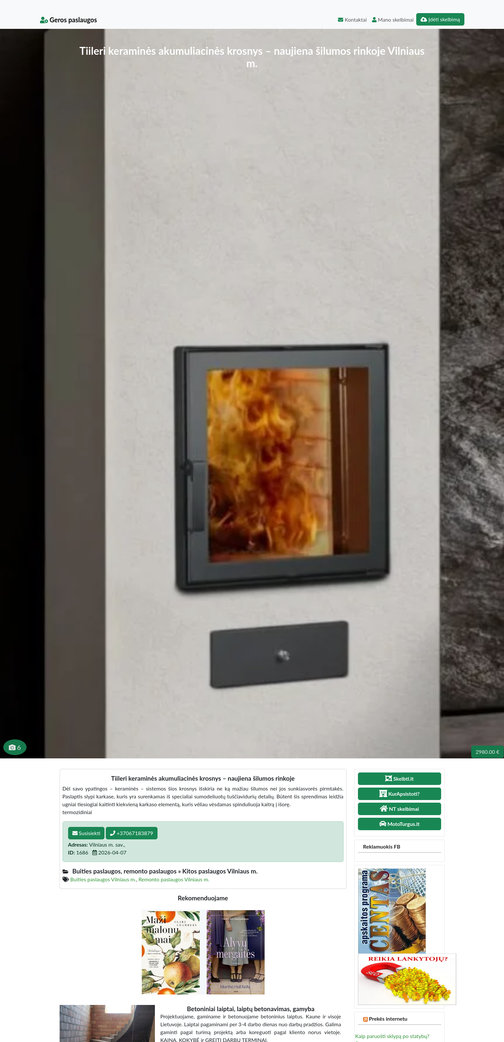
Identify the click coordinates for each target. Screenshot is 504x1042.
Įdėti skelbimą (440, 19)
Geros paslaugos (68, 20)
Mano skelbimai (393, 19)
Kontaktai (352, 19)
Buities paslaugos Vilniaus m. (103, 879)
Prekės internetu (388, 1018)
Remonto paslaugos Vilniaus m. (174, 879)
